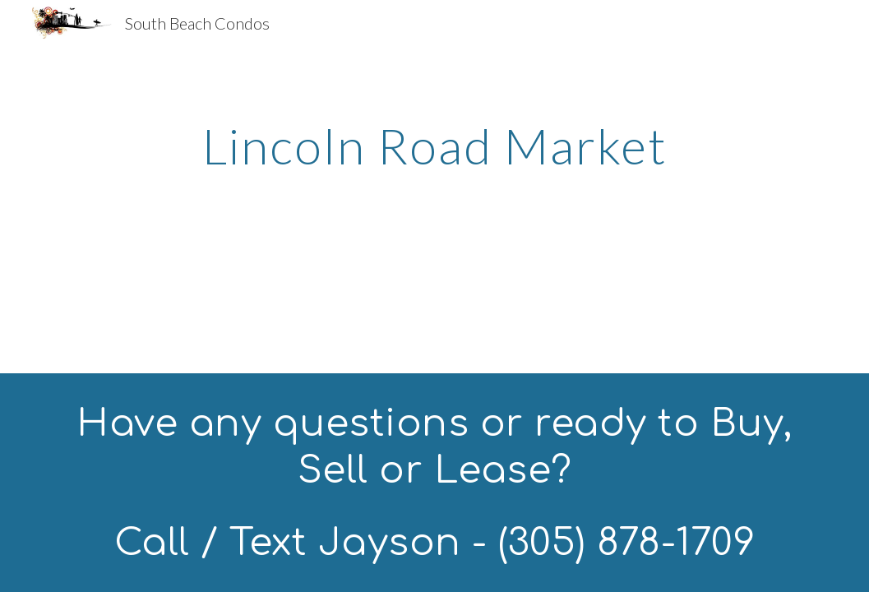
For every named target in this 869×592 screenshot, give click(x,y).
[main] (434, 145)
